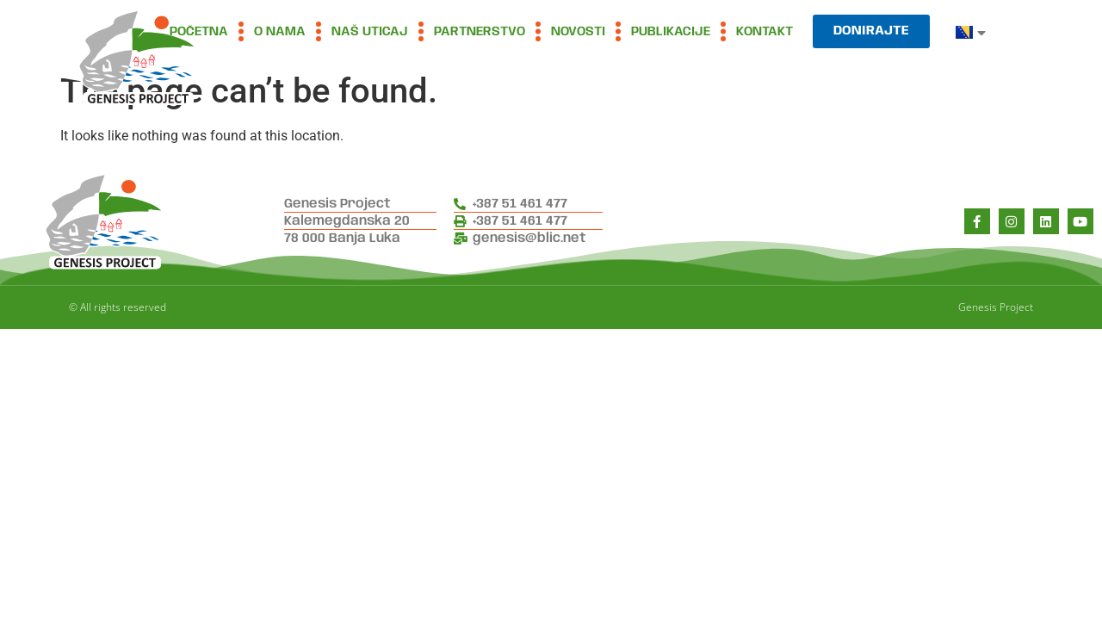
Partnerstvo (479, 32)
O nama (280, 32)
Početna (199, 32)
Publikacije (670, 32)
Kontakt (764, 32)
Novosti (578, 32)
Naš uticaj (369, 32)
